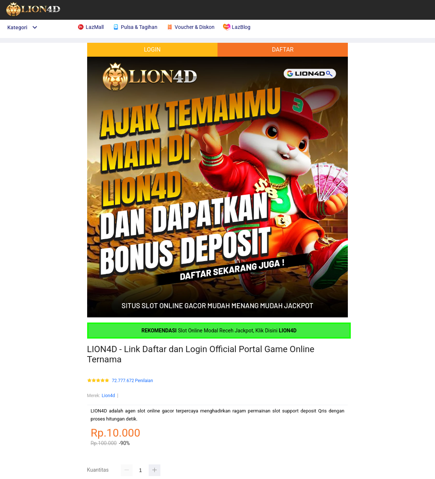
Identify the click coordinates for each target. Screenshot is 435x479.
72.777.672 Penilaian (132, 380)
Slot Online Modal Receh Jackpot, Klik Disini (219, 330)
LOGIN (152, 49)
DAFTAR (283, 49)
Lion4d (108, 395)
